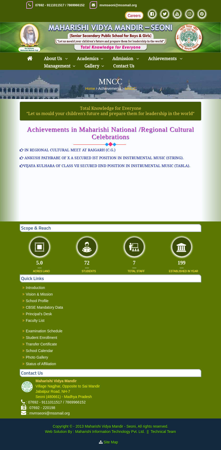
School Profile (37, 301)
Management (57, 66)
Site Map (113, 442)
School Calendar (39, 351)
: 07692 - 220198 (41, 408)
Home (90, 88)
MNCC (130, 88)
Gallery (91, 66)
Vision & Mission (39, 294)
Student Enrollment (41, 337)
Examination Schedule (44, 331)
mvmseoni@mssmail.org (118, 5)
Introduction (35, 288)
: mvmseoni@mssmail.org (48, 413)
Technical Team (163, 432)
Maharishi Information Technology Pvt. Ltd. (109, 432)
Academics (87, 58)
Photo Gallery (37, 357)
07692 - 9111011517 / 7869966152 (60, 5)
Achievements (163, 58)
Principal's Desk (39, 314)
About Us (53, 58)
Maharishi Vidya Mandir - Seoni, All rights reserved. (126, 426)
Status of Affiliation (41, 364)
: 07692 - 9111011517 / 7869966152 (56, 402)
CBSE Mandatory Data (44, 307)
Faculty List (35, 320)
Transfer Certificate (41, 344)
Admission (123, 58)
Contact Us (123, 66)
